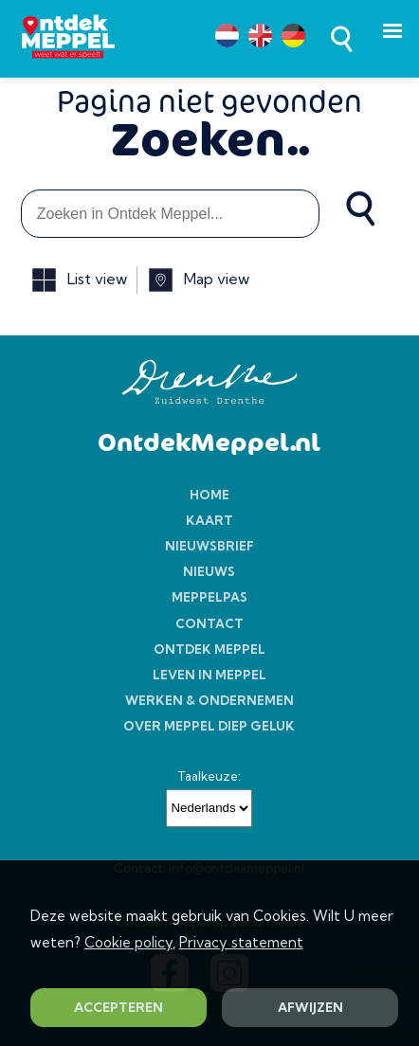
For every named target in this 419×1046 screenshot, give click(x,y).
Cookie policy (128, 942)
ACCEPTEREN (118, 1007)
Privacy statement (241, 942)
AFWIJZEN (310, 1007)
